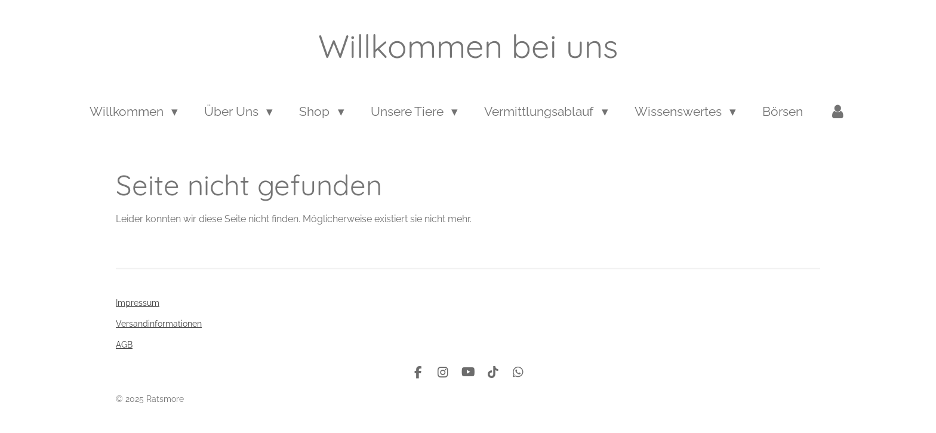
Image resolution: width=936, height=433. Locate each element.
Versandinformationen (159, 323)
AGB (124, 344)
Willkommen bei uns (468, 46)
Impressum (137, 303)
